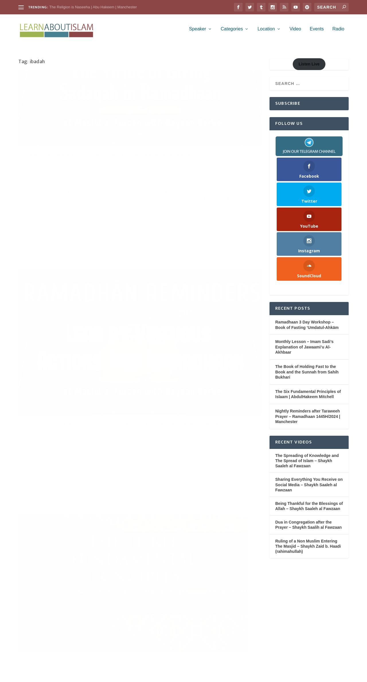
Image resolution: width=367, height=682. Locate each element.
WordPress (106, 675)
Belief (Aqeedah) (95, 391)
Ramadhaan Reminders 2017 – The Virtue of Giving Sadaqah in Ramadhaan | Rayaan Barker (76, 156)
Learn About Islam (42, 168)
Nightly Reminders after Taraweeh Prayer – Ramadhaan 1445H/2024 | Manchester (307, 419)
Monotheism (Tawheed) (42, 397)
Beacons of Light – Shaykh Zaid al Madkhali (198, 340)
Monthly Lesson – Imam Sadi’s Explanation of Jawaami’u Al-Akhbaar (304, 350)
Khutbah (30, 174)
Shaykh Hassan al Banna (81, 397)
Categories (232, 32)
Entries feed (29, 615)
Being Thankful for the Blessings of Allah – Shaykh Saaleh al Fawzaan (309, 509)
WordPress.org (32, 644)
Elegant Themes (56, 675)
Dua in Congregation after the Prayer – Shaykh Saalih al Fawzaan (308, 528)
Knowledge (118, 391)
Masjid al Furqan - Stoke (57, 174)
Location (266, 32)
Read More (37, 278)
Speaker (197, 32)
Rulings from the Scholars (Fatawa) (192, 361)
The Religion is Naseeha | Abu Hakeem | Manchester (93, 7)
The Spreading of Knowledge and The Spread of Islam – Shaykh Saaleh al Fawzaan (307, 463)
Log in (24, 601)
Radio (338, 32)
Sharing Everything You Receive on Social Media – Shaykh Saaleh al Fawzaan (309, 487)
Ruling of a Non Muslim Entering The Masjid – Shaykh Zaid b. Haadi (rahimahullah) (308, 549)
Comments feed (33, 629)
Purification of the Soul (95, 174)
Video (295, 32)
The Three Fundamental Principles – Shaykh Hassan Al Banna (73, 378)
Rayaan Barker (56, 181)
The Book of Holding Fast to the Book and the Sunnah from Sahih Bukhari (307, 375)
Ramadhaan (33, 181)
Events (317, 32)
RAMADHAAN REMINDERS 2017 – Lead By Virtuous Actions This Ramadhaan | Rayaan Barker (198, 159)
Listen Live (308, 67)
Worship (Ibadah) (115, 397)
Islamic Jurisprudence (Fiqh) (193, 356)
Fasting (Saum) (219, 175)
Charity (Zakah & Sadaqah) (103, 168)
